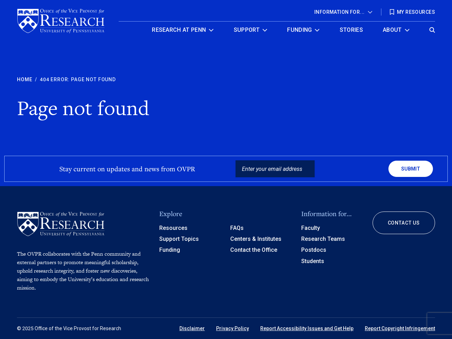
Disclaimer (192, 328)
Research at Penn (179, 29)
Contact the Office (253, 249)
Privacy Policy (232, 328)
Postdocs (313, 249)
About (392, 29)
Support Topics (179, 239)
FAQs (237, 228)
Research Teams (323, 239)
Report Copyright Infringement (400, 328)
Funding (299, 29)
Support (247, 29)
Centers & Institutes (255, 239)
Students (312, 261)
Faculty (310, 228)
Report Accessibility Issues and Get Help (306, 328)
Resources (173, 228)
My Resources (416, 12)
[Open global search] (432, 28)
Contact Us (404, 223)
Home (24, 79)
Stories (351, 29)
